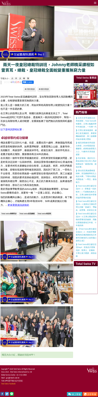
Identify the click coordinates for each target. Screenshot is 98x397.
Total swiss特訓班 (44, 214)
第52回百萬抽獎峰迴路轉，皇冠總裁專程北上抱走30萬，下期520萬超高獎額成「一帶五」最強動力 (86, 176)
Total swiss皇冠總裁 (27, 214)
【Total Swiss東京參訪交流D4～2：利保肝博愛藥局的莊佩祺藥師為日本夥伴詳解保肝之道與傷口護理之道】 (86, 235)
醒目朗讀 (45, 89)
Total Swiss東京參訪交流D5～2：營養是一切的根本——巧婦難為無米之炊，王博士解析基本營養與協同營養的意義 (86, 192)
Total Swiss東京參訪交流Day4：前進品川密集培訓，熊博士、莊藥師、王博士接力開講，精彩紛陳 (86, 250)
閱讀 (28, 82)
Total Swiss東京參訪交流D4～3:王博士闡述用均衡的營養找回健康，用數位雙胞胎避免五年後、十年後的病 (86, 219)
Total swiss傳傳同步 (9, 214)
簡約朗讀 (31, 89)
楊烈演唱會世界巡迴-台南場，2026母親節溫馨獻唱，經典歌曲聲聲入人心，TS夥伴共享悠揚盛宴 (86, 149)
